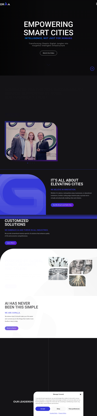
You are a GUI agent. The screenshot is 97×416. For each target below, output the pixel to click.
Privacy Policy (62, 413)
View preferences (74, 409)
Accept (43, 409)
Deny (58, 409)
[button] (80, 394)
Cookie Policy (53, 413)
